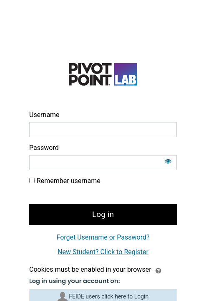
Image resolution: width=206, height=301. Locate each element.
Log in (103, 214)
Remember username (68, 181)
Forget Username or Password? (102, 237)
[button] (158, 270)
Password (44, 148)
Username (44, 115)
